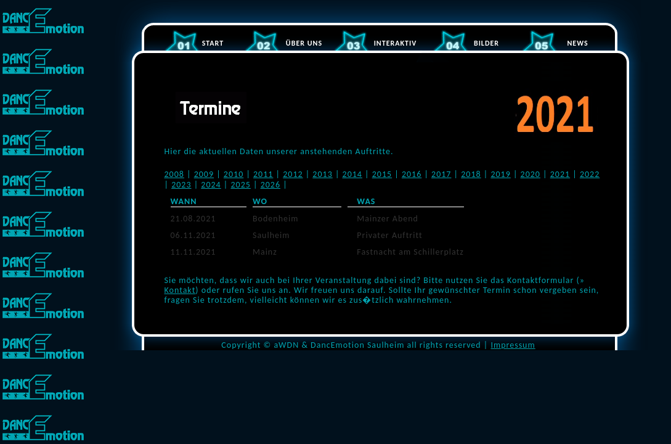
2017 (441, 174)
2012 (293, 174)
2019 (500, 174)
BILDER (486, 43)
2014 (352, 174)
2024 (211, 184)
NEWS (577, 43)
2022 (590, 174)
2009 (204, 174)
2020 (530, 174)
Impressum (512, 345)
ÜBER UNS (304, 43)
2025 (240, 184)
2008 (174, 174)
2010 (233, 174)
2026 (270, 184)
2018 (471, 174)
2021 (560, 174)
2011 (263, 174)
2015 (382, 174)
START (213, 43)
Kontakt (180, 290)
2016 (411, 174)
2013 (322, 174)
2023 (181, 184)
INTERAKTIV (395, 43)
